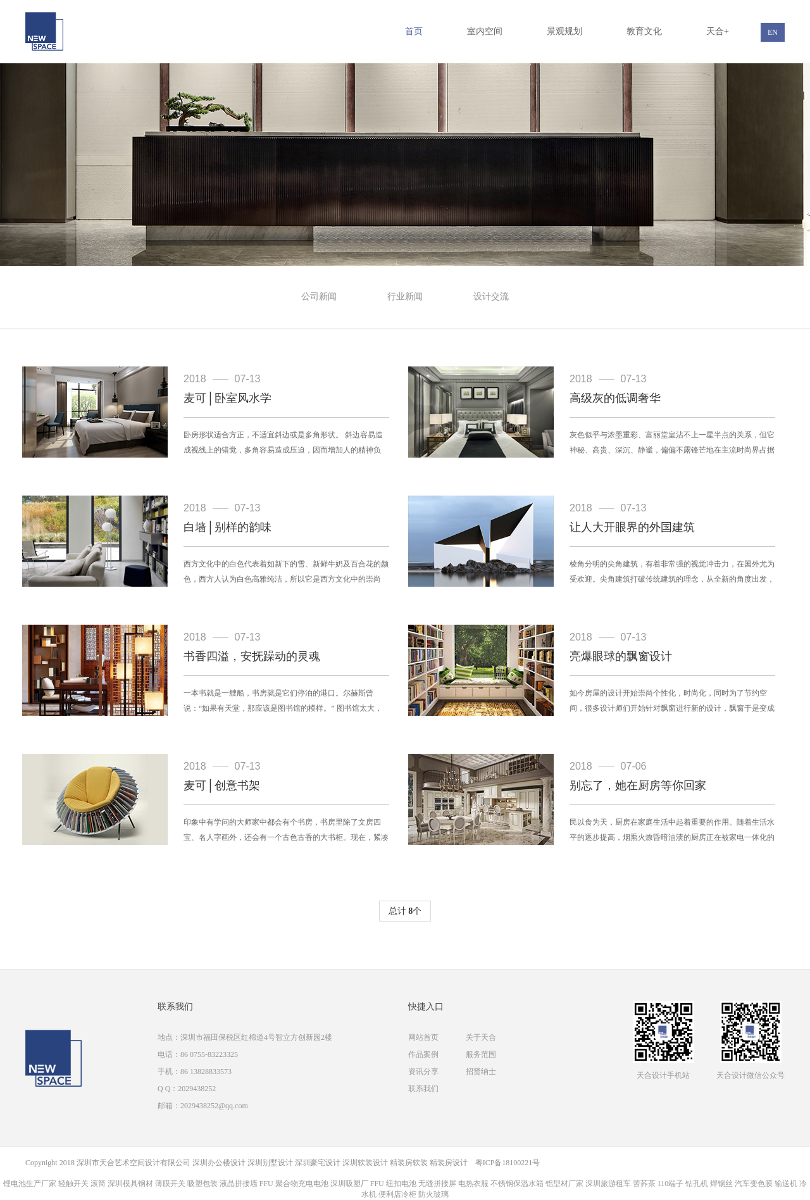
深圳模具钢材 (130, 1183)
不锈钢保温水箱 (517, 1183)
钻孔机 (696, 1183)
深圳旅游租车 (608, 1183)
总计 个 (405, 911)
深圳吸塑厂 (349, 1183)
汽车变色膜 (754, 1183)
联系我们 (423, 1088)
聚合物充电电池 (301, 1183)
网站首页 (423, 1037)
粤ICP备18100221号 (507, 1162)
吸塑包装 (202, 1183)
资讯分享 (423, 1071)
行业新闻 (405, 296)
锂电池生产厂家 (29, 1183)
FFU (266, 1183)
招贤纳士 (481, 1071)
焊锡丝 (721, 1183)
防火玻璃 (433, 1194)
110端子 (670, 1183)
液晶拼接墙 (239, 1183)
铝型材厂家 (564, 1183)
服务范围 (481, 1054)
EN (773, 32)
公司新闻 (319, 296)
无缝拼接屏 (437, 1183)
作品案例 (423, 1054)
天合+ (717, 31)
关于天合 (481, 1037)
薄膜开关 (170, 1183)
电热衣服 (473, 1183)
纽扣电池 (401, 1183)
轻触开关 (73, 1183)
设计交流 (491, 296)
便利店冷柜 (397, 1194)
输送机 (786, 1183)
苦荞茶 (644, 1183)
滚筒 (98, 1183)
